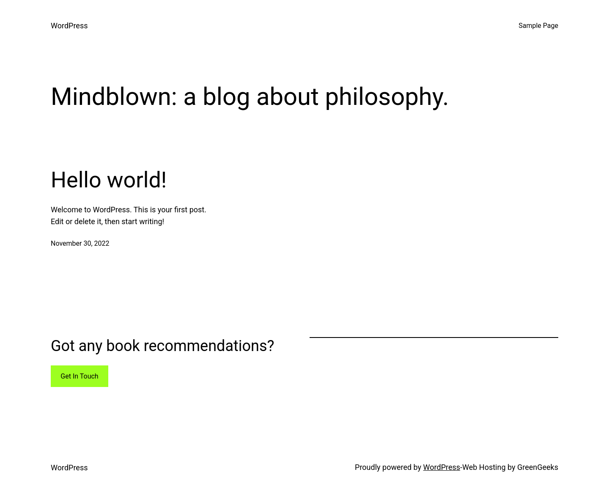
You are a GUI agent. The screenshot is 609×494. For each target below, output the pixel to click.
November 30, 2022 (80, 243)
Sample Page (538, 26)
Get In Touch (79, 376)
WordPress (69, 25)
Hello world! (109, 180)
